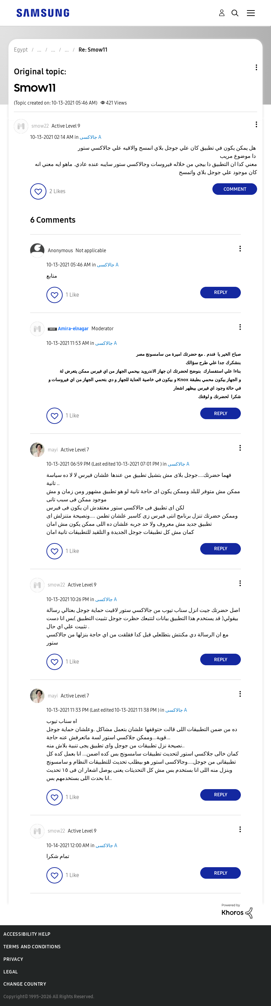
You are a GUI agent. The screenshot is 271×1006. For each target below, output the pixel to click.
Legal (10, 972)
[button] (245, 124)
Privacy (13, 959)
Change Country (24, 984)
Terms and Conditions (32, 947)
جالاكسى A (90, 137)
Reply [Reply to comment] (220, 292)
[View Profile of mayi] (53, 450)
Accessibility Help (26, 934)
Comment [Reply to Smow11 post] (235, 189)
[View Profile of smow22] (40, 126)
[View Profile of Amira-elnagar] (73, 329)
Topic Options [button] (245, 67)
